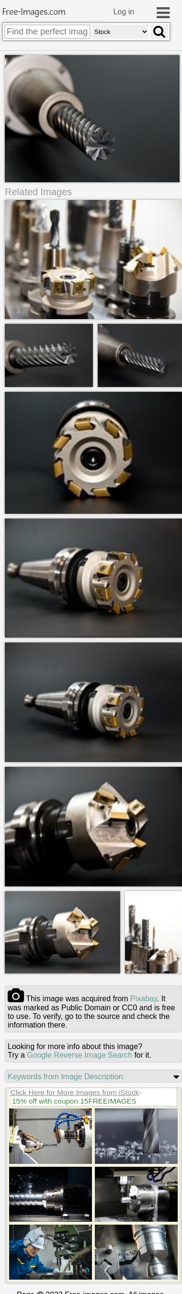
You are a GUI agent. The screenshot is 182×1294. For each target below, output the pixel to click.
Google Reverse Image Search (79, 1054)
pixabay (143, 998)
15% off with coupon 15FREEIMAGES (74, 1100)
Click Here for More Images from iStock (75, 1091)
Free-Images (34, 12)
